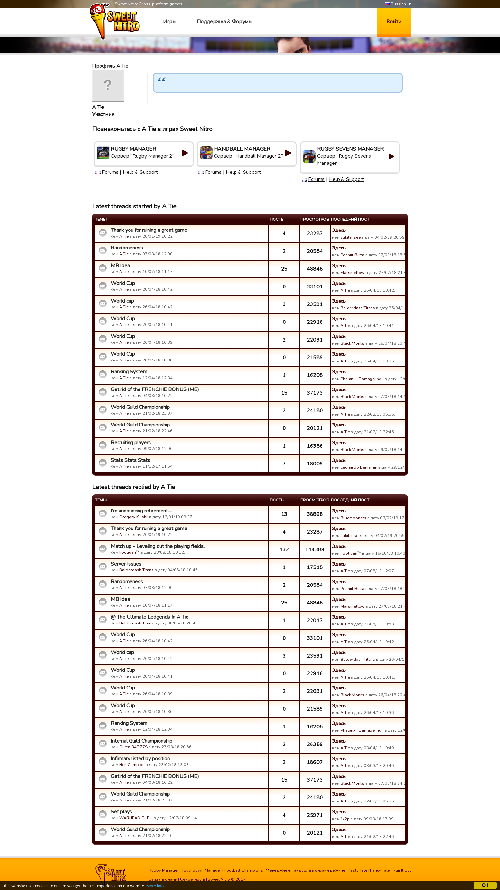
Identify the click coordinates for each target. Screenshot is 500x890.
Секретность (192, 879)
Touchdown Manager (201, 870)
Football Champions (243, 870)
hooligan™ (129, 552)
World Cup (123, 283)
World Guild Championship (140, 407)
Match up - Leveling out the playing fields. (158, 546)
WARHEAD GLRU (136, 818)
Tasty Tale (358, 870)
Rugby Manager (164, 870)
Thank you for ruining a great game (149, 230)
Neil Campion (132, 765)
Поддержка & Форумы (224, 21)
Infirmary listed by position (140, 758)
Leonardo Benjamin (359, 467)
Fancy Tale (380, 870)
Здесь (339, 230)
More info (155, 887)
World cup (122, 301)
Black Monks (352, 343)
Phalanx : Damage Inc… (362, 379)
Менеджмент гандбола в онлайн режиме (306, 870)
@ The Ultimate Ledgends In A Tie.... (151, 617)
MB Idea (120, 265)
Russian (395, 4)
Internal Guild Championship (141, 741)
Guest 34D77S (133, 747)
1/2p (345, 819)
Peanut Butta (352, 255)
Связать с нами (163, 879)
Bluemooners (353, 518)
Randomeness (127, 248)
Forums (110, 172)
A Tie (98, 107)
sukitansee (351, 237)
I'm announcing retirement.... (141, 511)
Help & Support (140, 172)
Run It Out (402, 870)
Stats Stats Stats (130, 460)
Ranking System (129, 372)
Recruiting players (131, 442)
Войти (393, 21)
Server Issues (126, 564)
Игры (169, 21)
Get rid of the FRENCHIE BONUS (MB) (155, 389)
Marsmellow (353, 273)
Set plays (121, 812)
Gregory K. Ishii (133, 517)
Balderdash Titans (358, 308)
